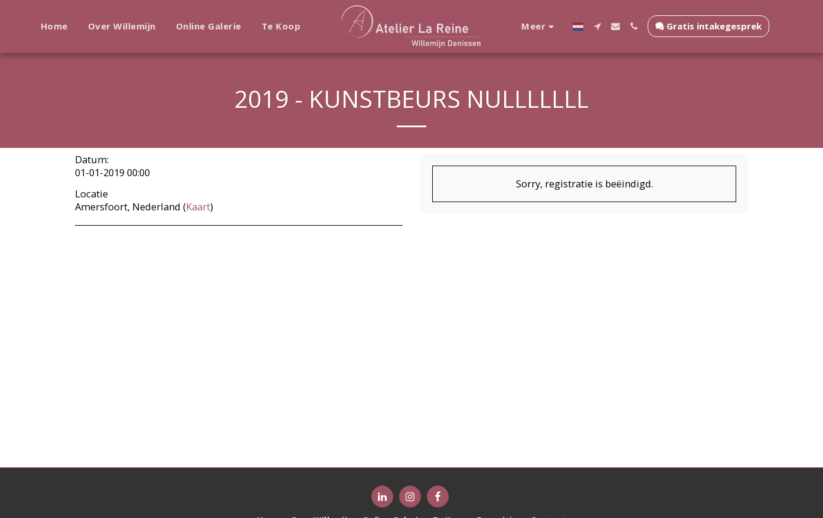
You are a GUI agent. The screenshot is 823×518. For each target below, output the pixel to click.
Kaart (198, 206)
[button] (592, 26)
